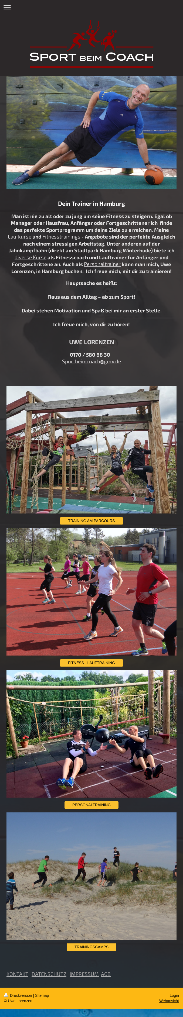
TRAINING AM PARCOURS (91, 521)
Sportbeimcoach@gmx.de (91, 361)
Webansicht (169, 1001)
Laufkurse (19, 236)
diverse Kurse (30, 257)
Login (174, 995)
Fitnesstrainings (61, 236)
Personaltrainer (102, 264)
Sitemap (42, 995)
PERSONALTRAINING (91, 805)
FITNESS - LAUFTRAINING (91, 663)
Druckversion (18, 995)
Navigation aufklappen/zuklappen (91, 7)
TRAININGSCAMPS (91, 947)
